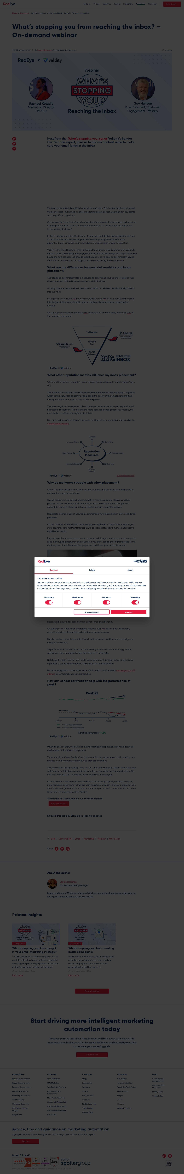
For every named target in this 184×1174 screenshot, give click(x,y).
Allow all (129, 613)
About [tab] (130, 570)
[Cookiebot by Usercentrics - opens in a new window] (135, 561)
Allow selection (92, 613)
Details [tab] (92, 570)
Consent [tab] (54, 570)
